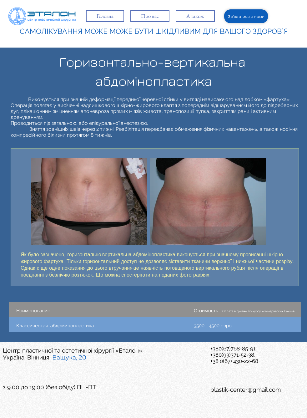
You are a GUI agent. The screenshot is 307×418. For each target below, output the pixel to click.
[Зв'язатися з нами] (246, 16)
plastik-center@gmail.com (245, 389)
